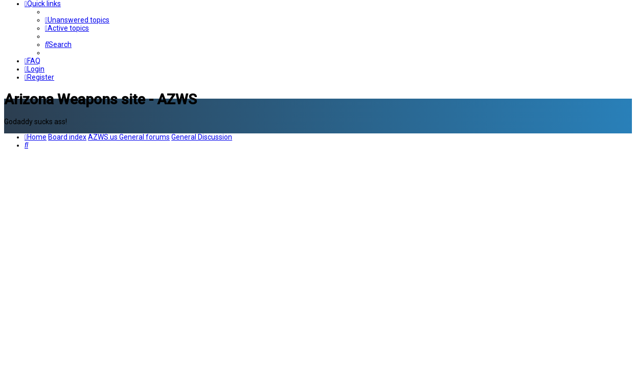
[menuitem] (77, 20)
